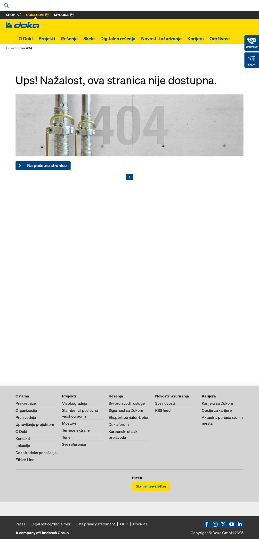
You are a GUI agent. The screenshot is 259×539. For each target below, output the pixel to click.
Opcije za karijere (217, 410)
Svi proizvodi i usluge (127, 403)
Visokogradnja (74, 403)
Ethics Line (25, 459)
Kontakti (23, 438)
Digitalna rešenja (117, 38)
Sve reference (74, 444)
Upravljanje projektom (35, 424)
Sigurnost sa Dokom (126, 410)
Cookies (140, 524)
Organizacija (26, 410)
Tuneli (67, 437)
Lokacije (23, 445)
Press (20, 524)
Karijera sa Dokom (217, 403)
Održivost (220, 38)
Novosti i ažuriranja (161, 38)
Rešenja (69, 38)
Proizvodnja (26, 417)
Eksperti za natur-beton (129, 417)
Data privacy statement (95, 524)
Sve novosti (165, 403)
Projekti (47, 38)
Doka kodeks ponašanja (36, 452)
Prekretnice (26, 403)
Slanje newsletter (151, 486)
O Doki (26, 38)
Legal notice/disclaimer (51, 524)
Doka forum (119, 424)
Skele (89, 38)
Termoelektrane (76, 430)
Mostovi (69, 423)
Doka (10, 48)
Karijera (195, 38)
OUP (124, 524)
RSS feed (162, 410)
